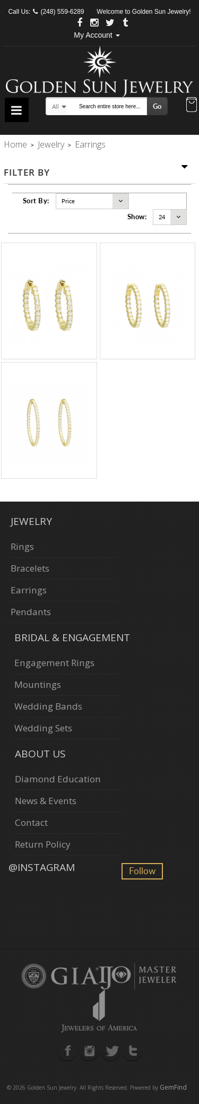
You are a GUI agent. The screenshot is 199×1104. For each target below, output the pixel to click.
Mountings (37, 684)
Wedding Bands (48, 706)
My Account (96, 35)
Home (15, 144)
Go (157, 106)
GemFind (173, 1087)
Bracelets (30, 568)
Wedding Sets (43, 728)
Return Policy (43, 844)
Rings (22, 546)
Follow (142, 870)
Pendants (31, 612)
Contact (31, 822)
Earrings (29, 590)
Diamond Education (58, 779)
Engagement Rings (54, 663)
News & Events (45, 801)
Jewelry (51, 144)
